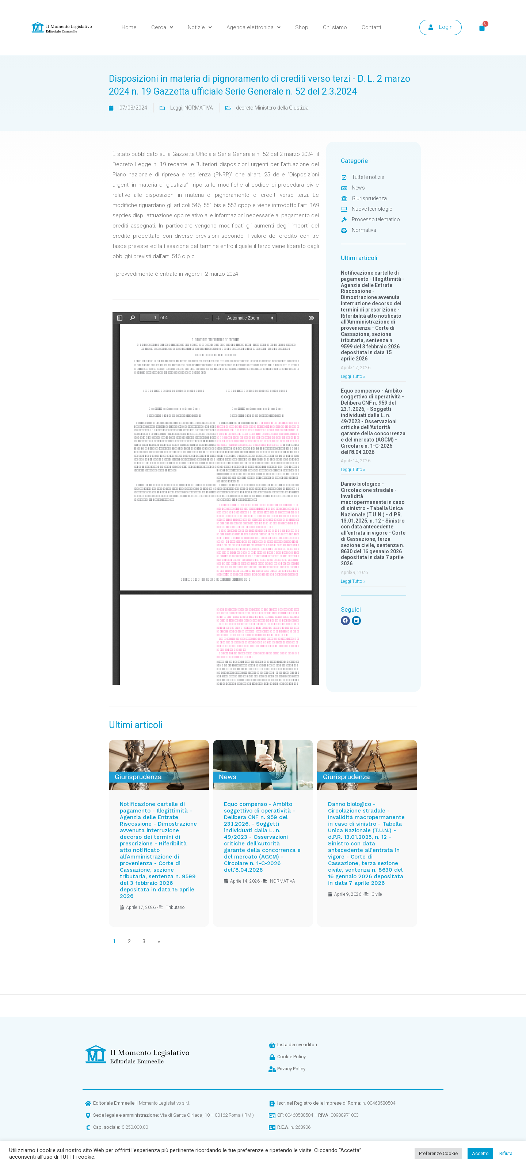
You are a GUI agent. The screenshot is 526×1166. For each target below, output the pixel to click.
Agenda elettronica (253, 27)
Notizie (200, 27)
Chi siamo (335, 27)
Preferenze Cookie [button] (438, 1153)
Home (129, 27)
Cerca (162, 27)
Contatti (371, 27)
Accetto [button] (480, 1153)
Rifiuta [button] (505, 1153)
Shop (301, 27)
